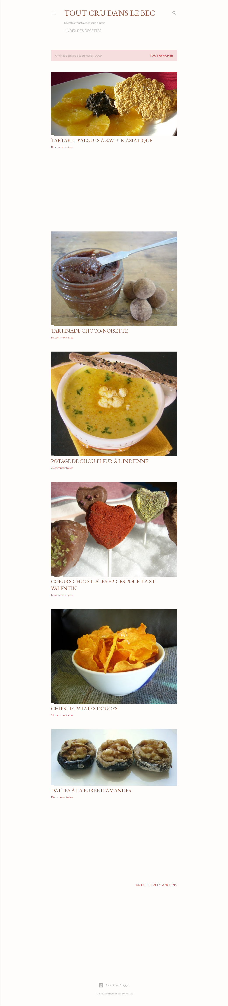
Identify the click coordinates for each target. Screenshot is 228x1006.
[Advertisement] (114, 190)
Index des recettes (83, 31)
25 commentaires (62, 467)
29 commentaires (62, 715)
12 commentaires (61, 147)
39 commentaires (62, 337)
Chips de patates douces (84, 708)
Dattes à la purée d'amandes (91, 790)
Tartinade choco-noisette (89, 330)
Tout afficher (161, 55)
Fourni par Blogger (114, 985)
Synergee (127, 993)
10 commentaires (62, 797)
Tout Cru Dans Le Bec (109, 13)
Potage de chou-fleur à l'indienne (99, 461)
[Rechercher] (174, 12)
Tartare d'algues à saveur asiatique (101, 140)
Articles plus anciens (156, 885)
